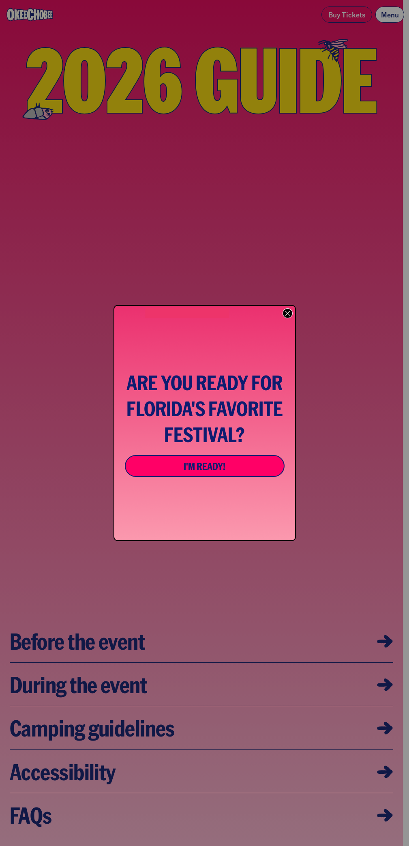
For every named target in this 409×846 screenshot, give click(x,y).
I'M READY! (204, 466)
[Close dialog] (288, 313)
